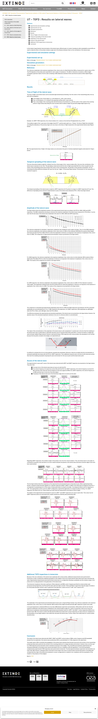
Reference (33, 31)
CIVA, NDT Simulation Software (27, 8)
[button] (95, 708)
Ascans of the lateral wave (37, 40)
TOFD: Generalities (8, 19)
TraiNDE (59, 8)
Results (32, 33)
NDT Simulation (7, 8)
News (83, 8)
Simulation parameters (36, 29)
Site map (69, 689)
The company (72, 8)
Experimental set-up (35, 27)
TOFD (32, 656)
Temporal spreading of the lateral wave (40, 36)
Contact (93, 8)
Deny (70, 712)
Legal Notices (76, 689)
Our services (47, 8)
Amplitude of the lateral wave (38, 38)
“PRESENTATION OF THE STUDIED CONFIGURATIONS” (48, 60)
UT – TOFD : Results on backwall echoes (12, 34)
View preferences (87, 712)
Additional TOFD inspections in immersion (41, 42)
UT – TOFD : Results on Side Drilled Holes (13, 25)
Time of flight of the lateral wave (39, 35)
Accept (52, 712)
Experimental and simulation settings (40, 26)
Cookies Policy (84, 689)
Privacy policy (92, 689)
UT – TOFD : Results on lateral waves (12, 37)
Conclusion (33, 44)
